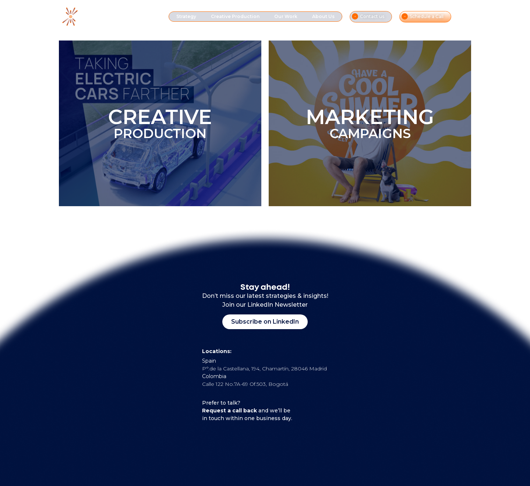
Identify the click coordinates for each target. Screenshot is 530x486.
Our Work (285, 16)
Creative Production (235, 16)
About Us (323, 16)
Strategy (186, 16)
